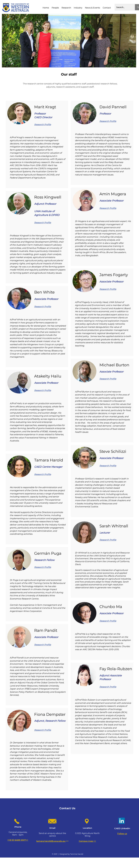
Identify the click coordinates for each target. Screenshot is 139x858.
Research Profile (42, 124)
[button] (55, 7)
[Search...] (122, 7)
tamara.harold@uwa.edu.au (51, 841)
